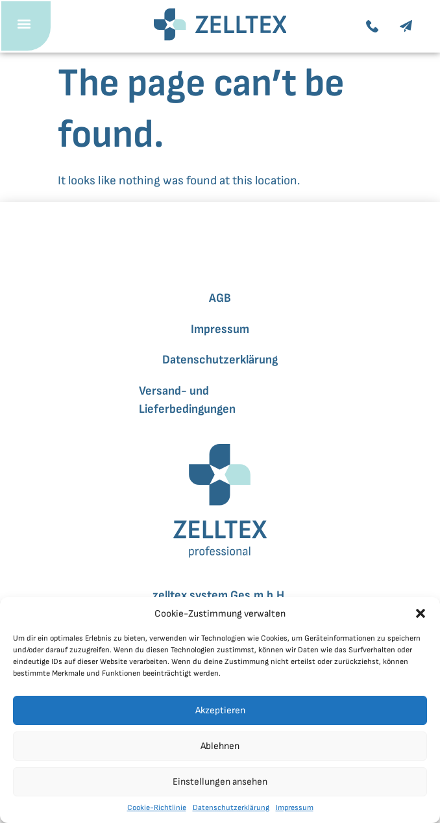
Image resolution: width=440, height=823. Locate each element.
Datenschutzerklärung (231, 808)
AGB (220, 298)
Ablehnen (220, 746)
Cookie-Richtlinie (156, 808)
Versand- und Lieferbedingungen (187, 400)
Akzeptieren (220, 710)
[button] (420, 613)
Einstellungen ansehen (220, 782)
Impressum (294, 808)
